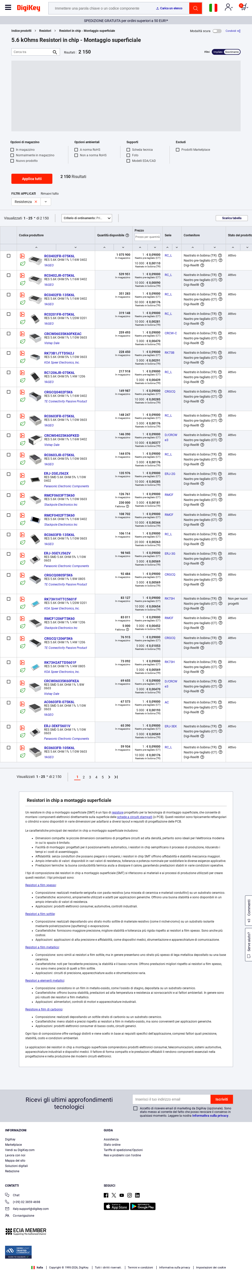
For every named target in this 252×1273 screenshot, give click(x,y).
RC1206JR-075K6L (59, 373)
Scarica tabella (231, 218)
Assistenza (111, 1139)
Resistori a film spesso (40, 885)
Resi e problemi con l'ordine (122, 1155)
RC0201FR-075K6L (59, 314)
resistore (117, 812)
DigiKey (10, 1139)
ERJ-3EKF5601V (57, 726)
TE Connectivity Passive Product (65, 401)
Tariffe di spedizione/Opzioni (123, 1150)
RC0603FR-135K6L (59, 535)
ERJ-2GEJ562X (56, 473)
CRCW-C (171, 333)
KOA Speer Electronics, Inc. (62, 362)
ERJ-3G (170, 553)
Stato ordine (112, 1145)
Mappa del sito (15, 1160)
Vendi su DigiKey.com (20, 1150)
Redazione (12, 1171)
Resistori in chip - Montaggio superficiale (87, 31)
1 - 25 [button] (28, 218)
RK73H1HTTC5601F (60, 599)
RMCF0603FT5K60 (59, 495)
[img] (28, 9)
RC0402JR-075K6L (59, 275)
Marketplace (13, 1145)
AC (167, 702)
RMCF (169, 495)
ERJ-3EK (171, 726)
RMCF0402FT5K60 (59, 515)
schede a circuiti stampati (134, 817)
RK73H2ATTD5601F (60, 662)
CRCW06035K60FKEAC (62, 334)
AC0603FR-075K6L (59, 702)
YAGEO (49, 265)
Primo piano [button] (88, 218)
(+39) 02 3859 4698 (22, 1202)
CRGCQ (170, 391)
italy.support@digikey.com (27, 1209)
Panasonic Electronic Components (66, 486)
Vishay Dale (51, 343)
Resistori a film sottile (40, 914)
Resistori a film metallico (42, 947)
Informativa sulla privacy (210, 1115)
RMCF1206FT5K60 (59, 619)
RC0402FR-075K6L (59, 256)
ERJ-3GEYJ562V (57, 553)
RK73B (169, 352)
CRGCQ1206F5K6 (58, 638)
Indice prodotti (21, 31)
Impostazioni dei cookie (211, 1267)
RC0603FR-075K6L (59, 416)
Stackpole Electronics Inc (60, 504)
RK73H (170, 598)
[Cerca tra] (32, 51)
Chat (12, 1195)
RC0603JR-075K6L (59, 455)
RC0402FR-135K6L (59, 295)
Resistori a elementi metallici (44, 980)
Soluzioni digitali (16, 1166)
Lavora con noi (15, 1155)
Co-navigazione (19, 1216)
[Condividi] (233, 31)
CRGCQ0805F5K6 (58, 575)
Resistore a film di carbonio (43, 1009)
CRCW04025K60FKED (61, 436)
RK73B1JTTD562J (59, 353)
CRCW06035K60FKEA (61, 681)
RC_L (168, 255)
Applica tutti (32, 179)
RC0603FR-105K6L (59, 748)
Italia (37, 1267)
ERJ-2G (170, 474)
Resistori (45, 31)
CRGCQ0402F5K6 (58, 392)
